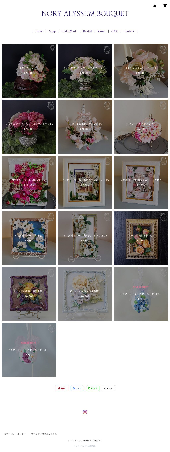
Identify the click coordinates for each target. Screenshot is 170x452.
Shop (52, 31)
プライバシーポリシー (15, 434)
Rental (87, 31)
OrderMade (69, 31)
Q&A (114, 31)
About (101, 31)
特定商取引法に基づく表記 (44, 434)
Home (39, 31)
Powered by (85, 446)
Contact (128, 31)
